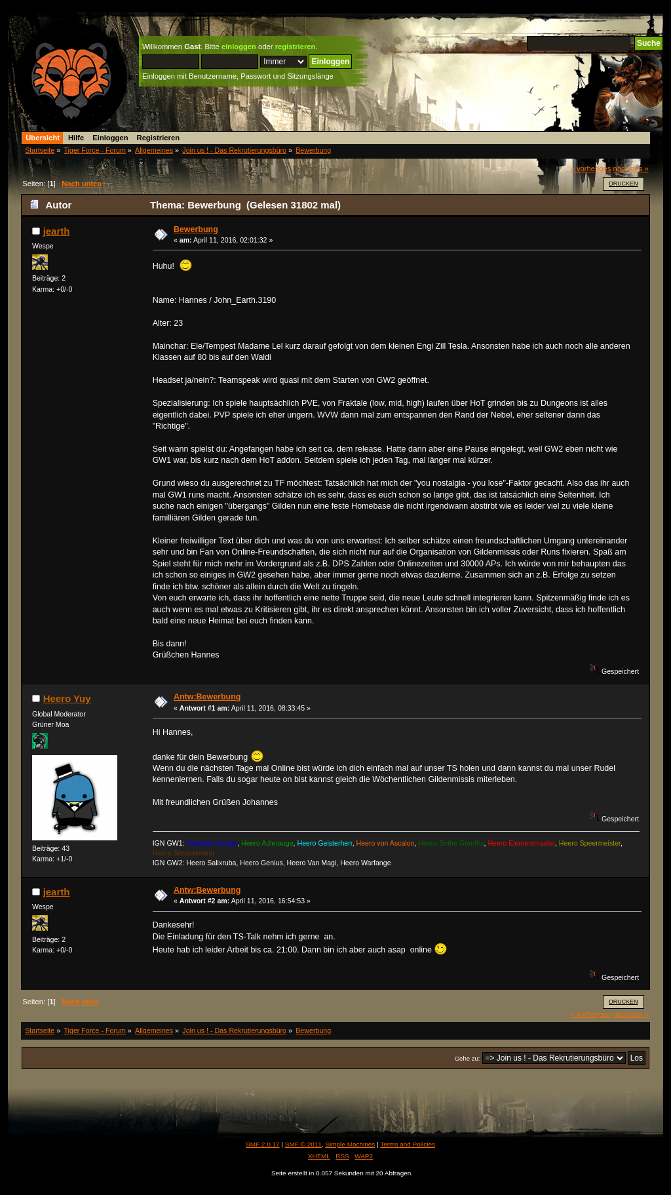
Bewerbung (196, 229)
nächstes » (631, 168)
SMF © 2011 (303, 1144)
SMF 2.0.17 (263, 1144)
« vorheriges (591, 168)
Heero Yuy (67, 698)
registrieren (295, 46)
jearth (56, 231)
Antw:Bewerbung (207, 696)
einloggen (238, 46)
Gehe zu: (467, 1058)
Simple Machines (350, 1144)
